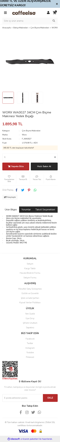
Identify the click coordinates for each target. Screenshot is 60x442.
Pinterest (30, 357)
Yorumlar (26, 209)
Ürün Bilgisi (11, 209)
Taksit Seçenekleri (45, 209)
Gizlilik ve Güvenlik (30, 293)
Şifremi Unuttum (30, 323)
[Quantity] (30, 157)
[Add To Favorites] (9, 179)
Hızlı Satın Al (44, 166)
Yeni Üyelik (30, 313)
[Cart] (54, 13)
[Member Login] (48, 12)
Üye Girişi (30, 318)
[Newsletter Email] (22, 398)
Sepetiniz (30, 327)
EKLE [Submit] (50, 397)
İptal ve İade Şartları (30, 298)
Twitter (30, 343)
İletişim (30, 263)
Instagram (30, 348)
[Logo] (27, 12)
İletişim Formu (30, 277)
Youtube (30, 352)
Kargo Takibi (30, 268)
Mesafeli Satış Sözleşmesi (30, 289)
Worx (24, 134)
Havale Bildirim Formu (30, 273)
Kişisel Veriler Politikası (30, 302)
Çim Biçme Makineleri (31, 130)
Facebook (30, 338)
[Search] (30, 21)
